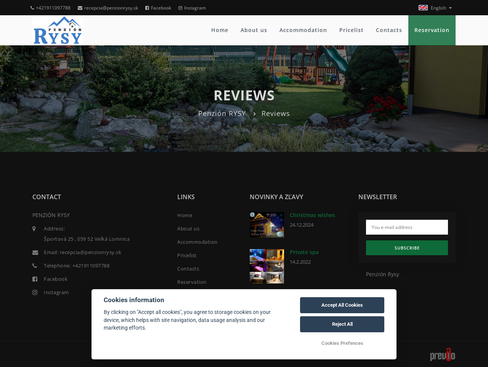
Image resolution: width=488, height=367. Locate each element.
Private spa (304, 252)
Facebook (158, 8)
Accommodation (303, 30)
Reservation (431, 30)
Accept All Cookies (342, 305)
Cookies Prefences (342, 343)
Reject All (342, 324)
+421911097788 (50, 8)
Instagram (192, 8)
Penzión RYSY (222, 113)
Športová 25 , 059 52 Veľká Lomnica (87, 238)
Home (219, 30)
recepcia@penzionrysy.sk (108, 8)
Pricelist (351, 30)
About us (254, 30)
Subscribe (407, 248)
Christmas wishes (312, 215)
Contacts (389, 30)
